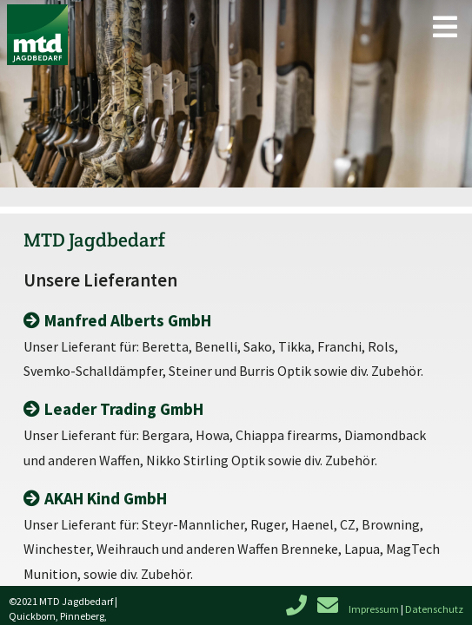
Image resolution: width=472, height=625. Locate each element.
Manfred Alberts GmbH (127, 320)
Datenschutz (434, 608)
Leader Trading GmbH (123, 408)
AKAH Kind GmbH (105, 498)
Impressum (374, 608)
